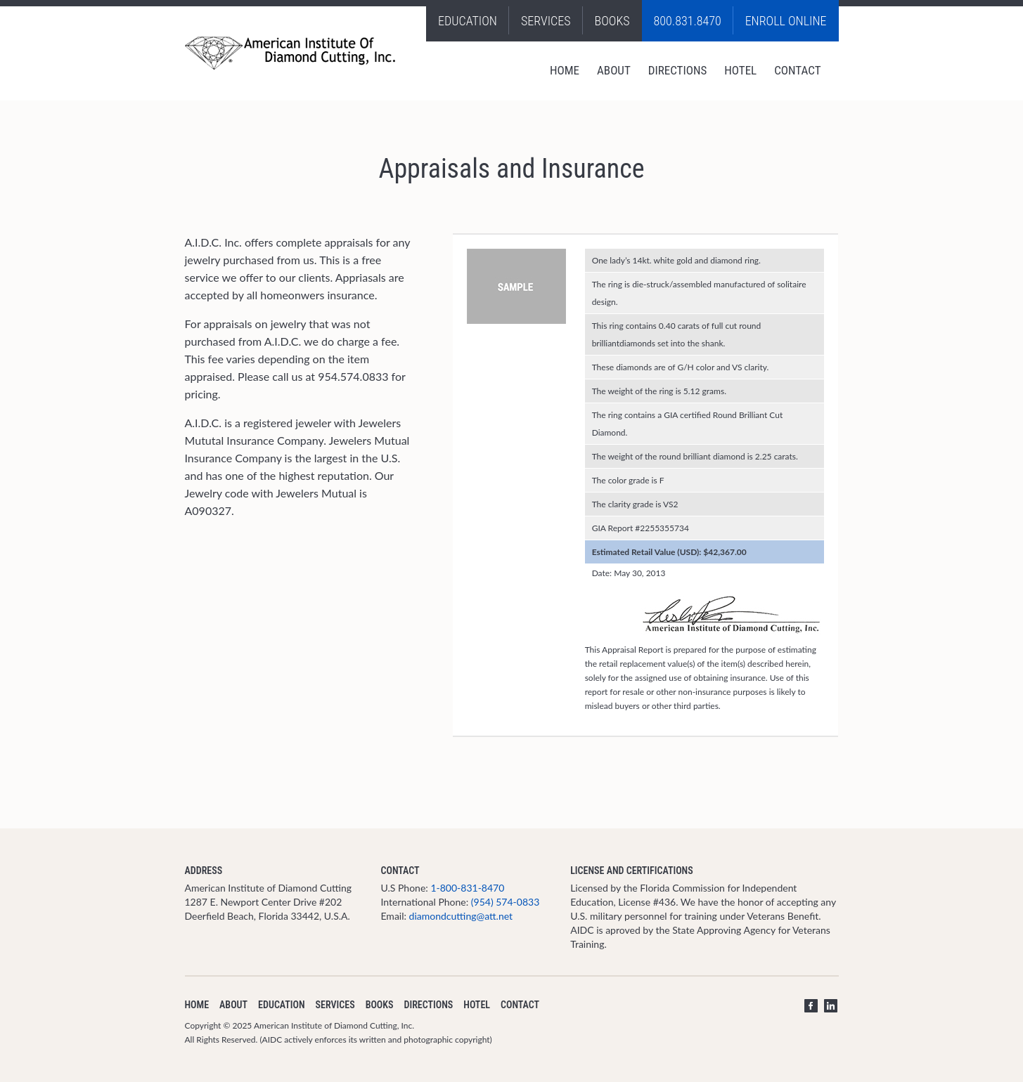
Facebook (811, 1006)
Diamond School (291, 53)
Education (467, 20)
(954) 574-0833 (505, 902)
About (614, 70)
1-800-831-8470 (467, 888)
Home (564, 70)
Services (546, 20)
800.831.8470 (687, 20)
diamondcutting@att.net (461, 916)
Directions (677, 70)
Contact (797, 70)
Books (612, 20)
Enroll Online (786, 20)
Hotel (740, 70)
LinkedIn (831, 1006)
